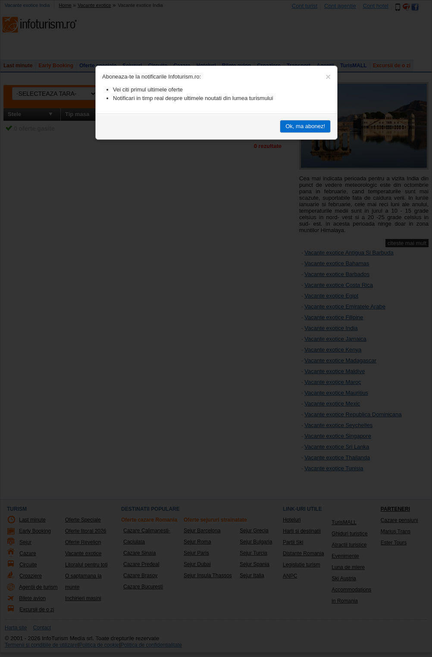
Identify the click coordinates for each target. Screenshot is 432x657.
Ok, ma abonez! (305, 126)
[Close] (328, 76)
